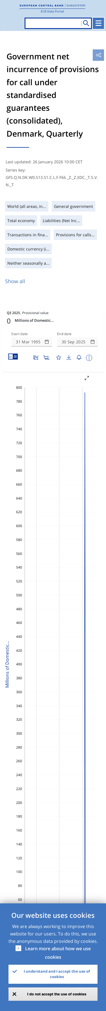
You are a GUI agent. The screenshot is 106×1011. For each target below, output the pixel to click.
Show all (15, 281)
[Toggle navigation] (98, 23)
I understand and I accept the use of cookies (57, 974)
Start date (19, 334)
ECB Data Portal (52, 11)
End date (64, 334)
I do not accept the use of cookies (56, 994)
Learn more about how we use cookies (58, 952)
